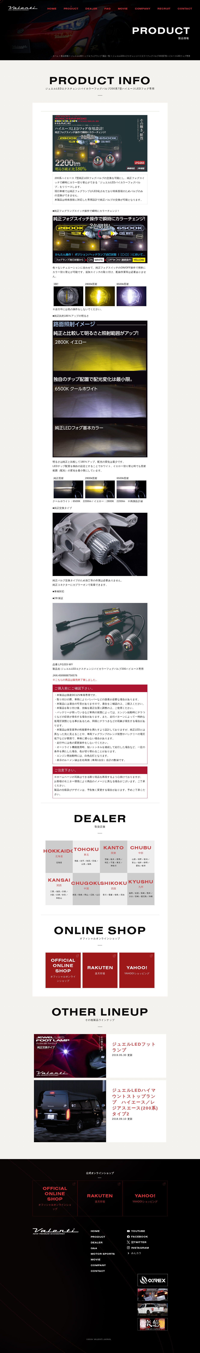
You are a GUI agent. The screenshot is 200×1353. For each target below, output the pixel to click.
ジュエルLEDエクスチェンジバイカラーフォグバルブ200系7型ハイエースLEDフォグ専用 (151, 56)
